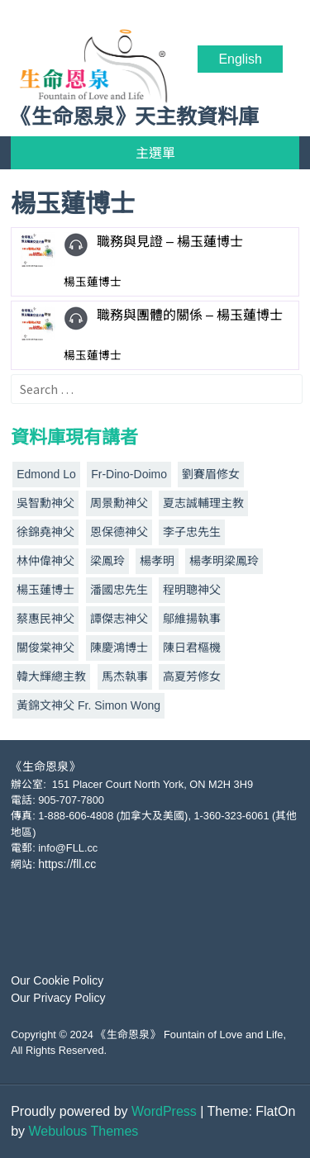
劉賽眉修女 (211, 474)
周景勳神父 (119, 503)
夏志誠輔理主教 (203, 503)
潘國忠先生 (119, 589)
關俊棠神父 (45, 647)
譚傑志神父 (119, 618)
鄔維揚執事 (192, 618)
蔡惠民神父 (45, 618)
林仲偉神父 (45, 560)
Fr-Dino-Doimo (129, 474)
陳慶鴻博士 (119, 647)
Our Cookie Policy (57, 980)
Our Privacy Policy (58, 997)
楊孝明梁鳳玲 (224, 560)
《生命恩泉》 (45, 766)
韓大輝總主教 (51, 676)
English (239, 59)
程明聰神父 (192, 589)
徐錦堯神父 (45, 532)
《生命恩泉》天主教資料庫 (135, 117)
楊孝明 (157, 560)
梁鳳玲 (107, 560)
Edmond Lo (46, 474)
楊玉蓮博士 (45, 589)
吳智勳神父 (45, 503)
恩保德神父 (119, 532)
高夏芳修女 (192, 676)
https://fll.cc (67, 864)
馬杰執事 (125, 676)
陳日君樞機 (192, 647)
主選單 (155, 153)
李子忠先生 (192, 532)
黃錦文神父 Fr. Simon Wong (88, 705)
